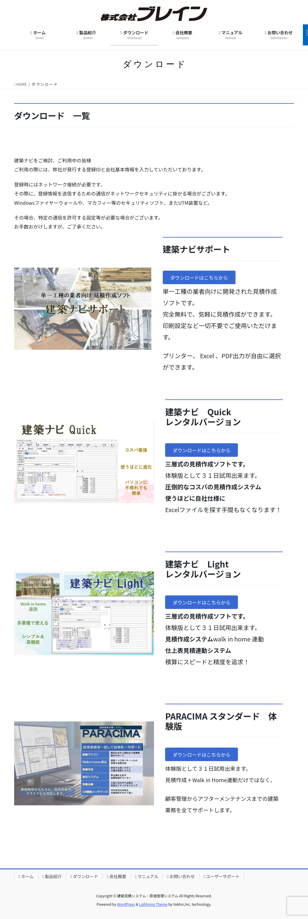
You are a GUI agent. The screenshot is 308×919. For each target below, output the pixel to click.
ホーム (26, 876)
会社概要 (116, 876)
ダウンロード (84, 876)
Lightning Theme (153, 904)
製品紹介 (52, 876)
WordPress (126, 904)
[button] (199, 277)
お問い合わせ (181, 876)
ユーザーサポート (222, 876)
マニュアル (147, 876)
